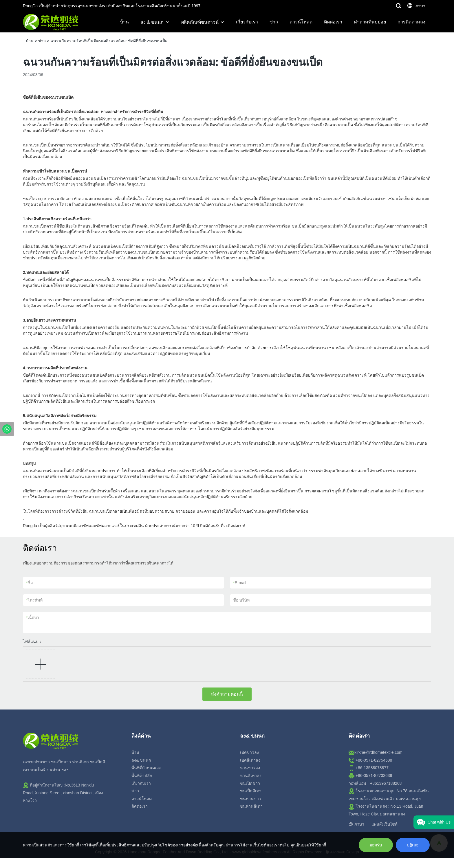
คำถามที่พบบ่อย (370, 21)
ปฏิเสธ (413, 845)
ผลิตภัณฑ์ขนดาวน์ (200, 22)
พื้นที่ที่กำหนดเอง (146, 767)
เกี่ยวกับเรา (247, 21)
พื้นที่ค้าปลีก (141, 775)
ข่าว (274, 21)
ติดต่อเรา (333, 21)
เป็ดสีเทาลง (250, 760)
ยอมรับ (376, 845)
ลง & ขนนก (152, 22)
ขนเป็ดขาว (250, 783)
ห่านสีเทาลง (250, 775)
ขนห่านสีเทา (251, 806)
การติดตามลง (411, 21)
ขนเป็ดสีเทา (250, 791)
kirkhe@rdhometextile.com (378, 752)
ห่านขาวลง (250, 767)
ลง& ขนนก (141, 760)
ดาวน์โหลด (301, 21)
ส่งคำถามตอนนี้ (227, 694)
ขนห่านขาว (250, 798)
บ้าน (124, 21)
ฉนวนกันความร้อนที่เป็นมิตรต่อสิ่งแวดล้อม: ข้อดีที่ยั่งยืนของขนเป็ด (109, 40)
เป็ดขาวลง (249, 752)
